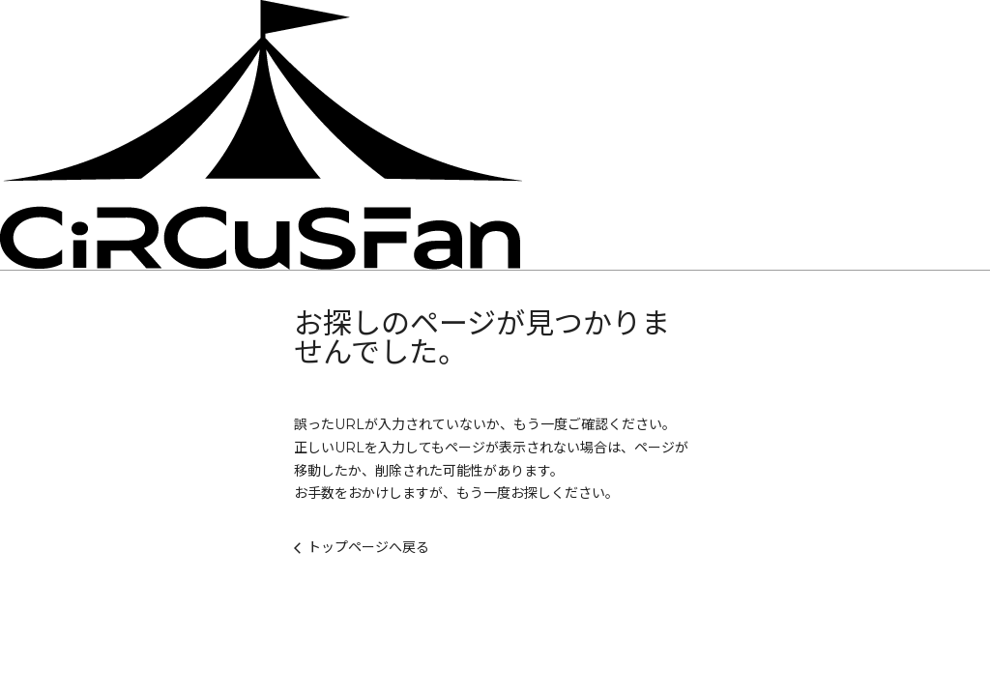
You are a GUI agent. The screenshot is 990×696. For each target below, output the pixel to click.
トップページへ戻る (361, 547)
